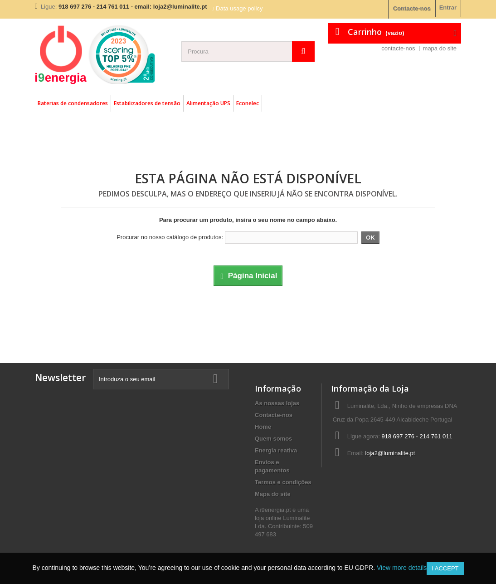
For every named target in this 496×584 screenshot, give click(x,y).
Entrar (448, 7)
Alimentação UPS (208, 103)
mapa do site (440, 48)
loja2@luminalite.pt (390, 453)
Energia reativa (276, 450)
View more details (402, 567)
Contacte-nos (412, 8)
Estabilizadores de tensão (147, 103)
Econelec (247, 103)
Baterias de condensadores (73, 103)
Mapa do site (273, 494)
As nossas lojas (277, 403)
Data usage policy (239, 8)
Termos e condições (283, 482)
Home (263, 426)
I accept (445, 568)
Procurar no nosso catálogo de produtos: (170, 237)
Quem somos (273, 438)
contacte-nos (398, 48)
